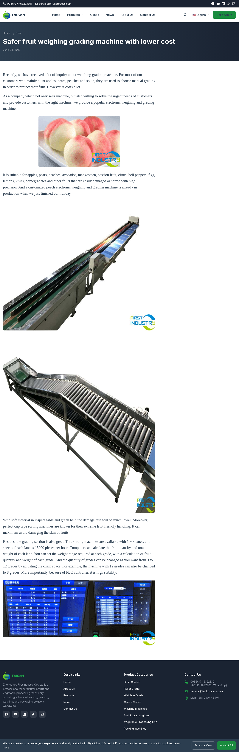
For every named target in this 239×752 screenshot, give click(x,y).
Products (75, 15)
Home (56, 15)
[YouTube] (218, 4)
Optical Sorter (132, 702)
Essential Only (203, 745)
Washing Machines (135, 708)
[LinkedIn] (223, 4)
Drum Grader (132, 682)
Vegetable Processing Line (140, 721)
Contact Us (147, 15)
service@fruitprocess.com (206, 691)
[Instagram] (234, 4)
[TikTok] (229, 4)
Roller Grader (132, 688)
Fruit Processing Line (137, 715)
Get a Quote (224, 14)
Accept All (226, 745)
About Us (126, 15)
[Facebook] (213, 4)
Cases (94, 15)
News (110, 15)
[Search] (185, 15)
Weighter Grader (134, 695)
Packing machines (135, 728)
